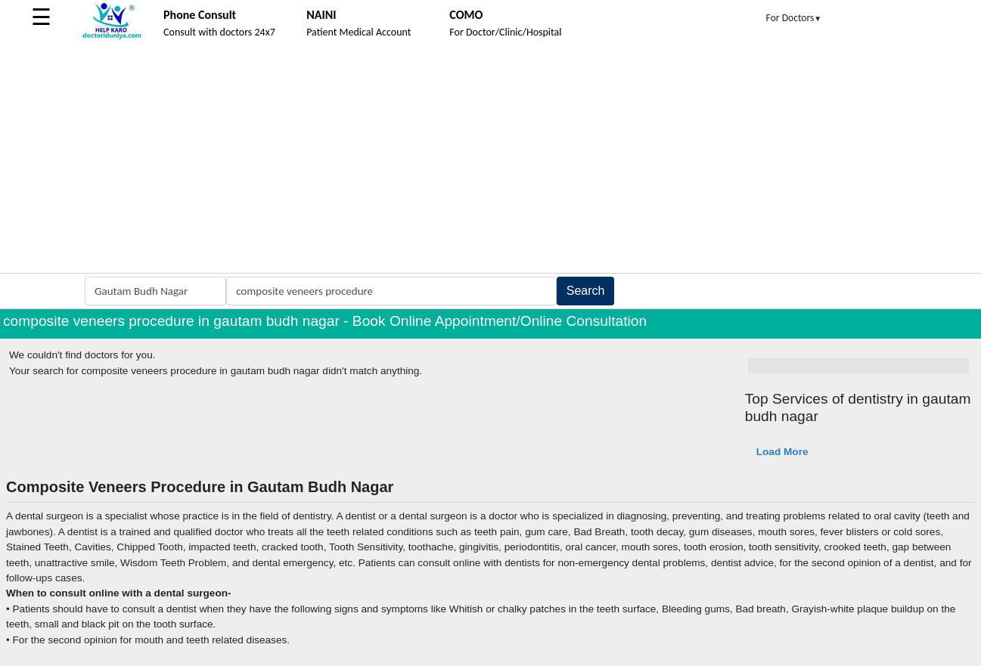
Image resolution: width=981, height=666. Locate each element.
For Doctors (794, 17)
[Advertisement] (491, 159)
